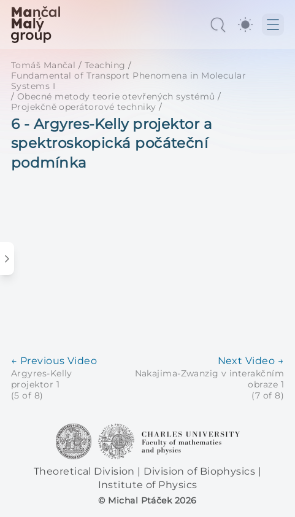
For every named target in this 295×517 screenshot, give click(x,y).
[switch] (245, 25)
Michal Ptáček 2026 (152, 500)
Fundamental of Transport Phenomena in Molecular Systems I (128, 81)
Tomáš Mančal (43, 65)
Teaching (105, 65)
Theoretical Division (85, 471)
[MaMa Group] (35, 25)
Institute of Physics (147, 485)
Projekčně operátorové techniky (83, 107)
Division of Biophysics (201, 471)
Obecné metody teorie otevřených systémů (116, 96)
